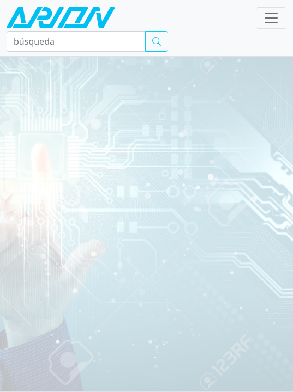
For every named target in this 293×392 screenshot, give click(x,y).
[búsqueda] (76, 41)
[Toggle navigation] (271, 18)
